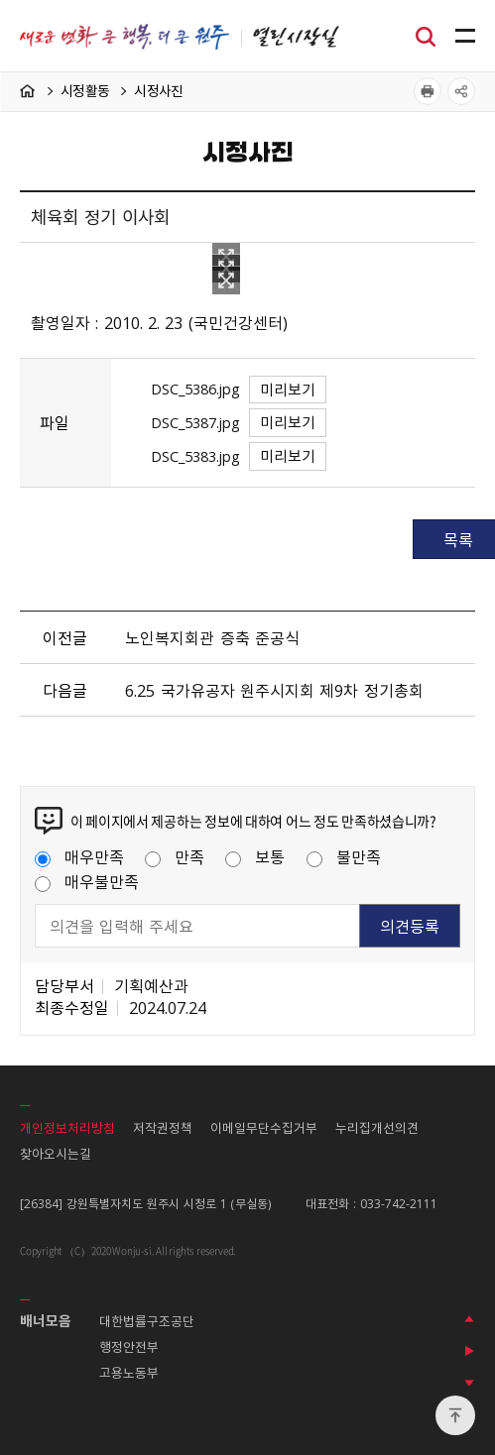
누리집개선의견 (377, 1127)
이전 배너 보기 (469, 1319)
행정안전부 (129, 1346)
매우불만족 (87, 881)
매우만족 (79, 856)
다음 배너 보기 (469, 1383)
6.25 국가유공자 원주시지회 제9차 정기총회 (274, 690)
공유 (461, 91)
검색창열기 (425, 35)
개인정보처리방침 (67, 1127)
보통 (255, 856)
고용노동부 (129, 1372)
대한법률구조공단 (146, 1320)
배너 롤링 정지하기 (469, 1351)
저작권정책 (162, 1127)
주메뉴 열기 (465, 37)
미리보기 (287, 389)
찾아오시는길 (55, 1153)
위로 (455, 1415)
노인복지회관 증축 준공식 (212, 637)
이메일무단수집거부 (263, 1127)
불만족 (344, 856)
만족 (174, 856)
